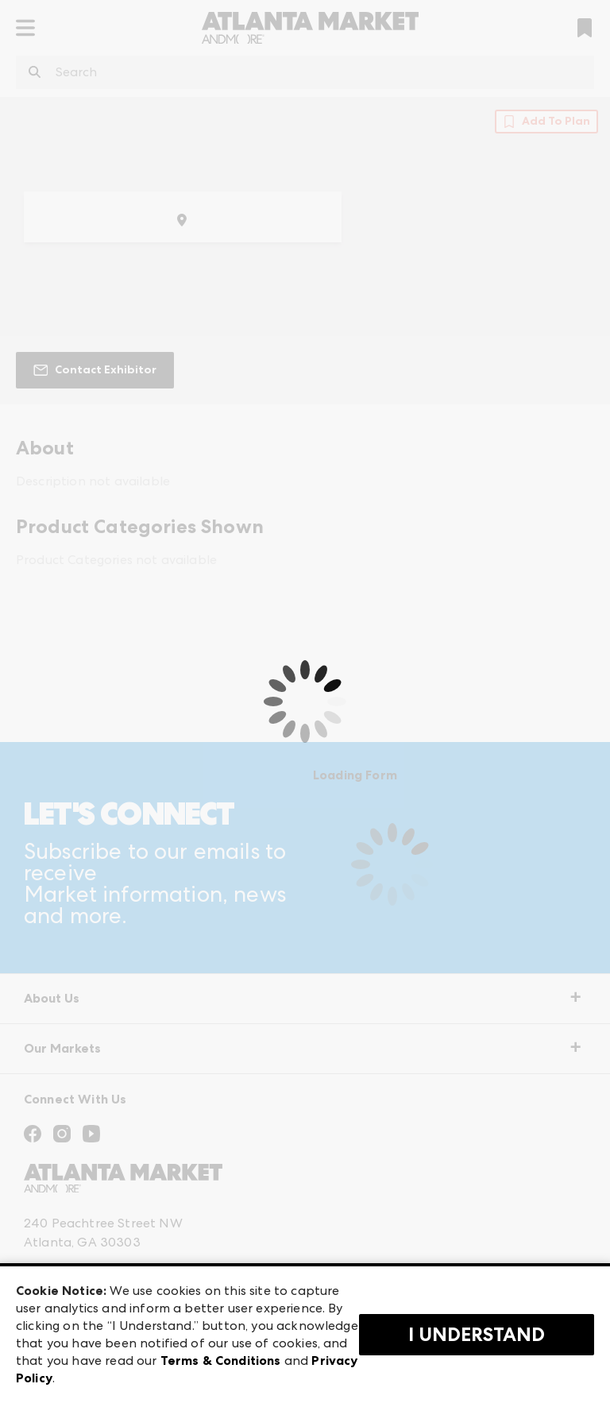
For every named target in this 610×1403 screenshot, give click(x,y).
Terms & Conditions (220, 1360)
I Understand (476, 1335)
